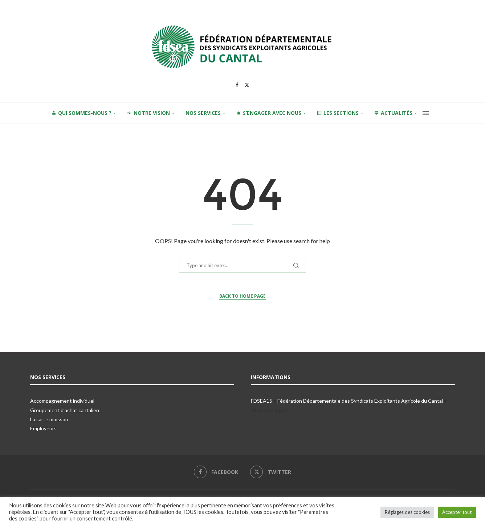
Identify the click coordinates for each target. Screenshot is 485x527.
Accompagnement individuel (62, 401)
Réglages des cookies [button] (407, 512)
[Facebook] (237, 85)
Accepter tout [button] (457, 512)
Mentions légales (271, 410)
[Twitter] (246, 85)
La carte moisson (49, 419)
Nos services (203, 112)
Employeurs (43, 428)
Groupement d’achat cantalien (64, 410)
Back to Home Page (242, 296)
